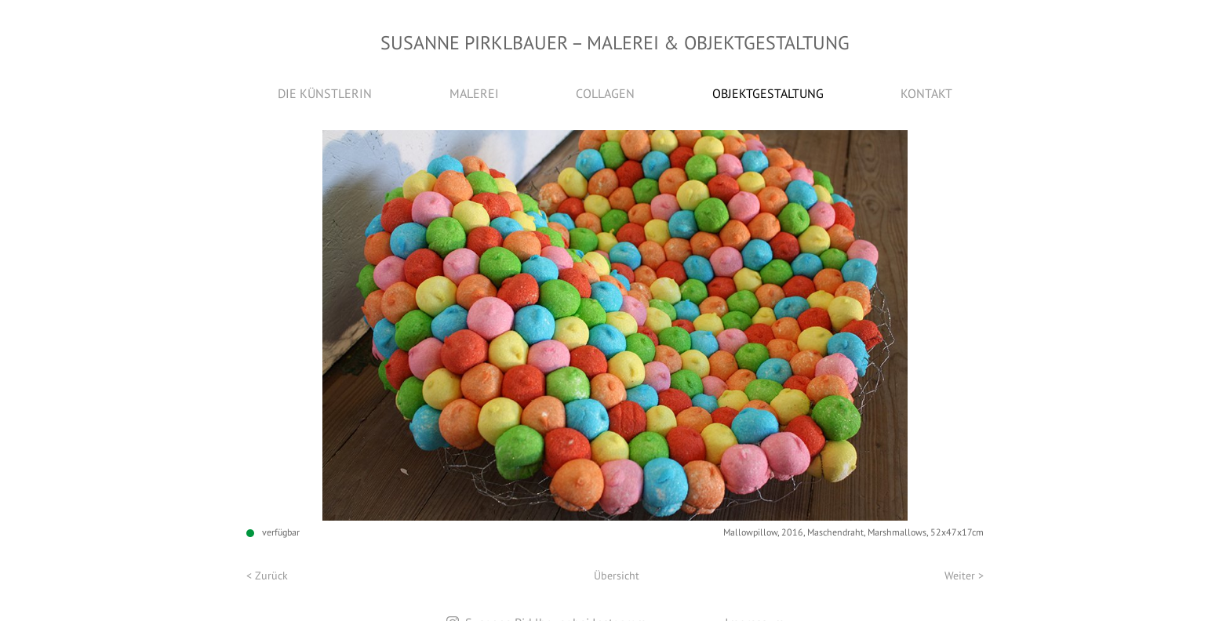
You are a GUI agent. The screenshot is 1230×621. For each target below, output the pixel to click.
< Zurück (267, 575)
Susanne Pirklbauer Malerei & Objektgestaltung (615, 43)
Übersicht (616, 575)
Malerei (474, 93)
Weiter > (964, 575)
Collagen (605, 93)
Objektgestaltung (768, 93)
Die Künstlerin (325, 93)
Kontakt (926, 93)
